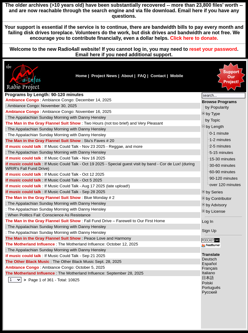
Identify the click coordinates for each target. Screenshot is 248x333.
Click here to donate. (194, 38)
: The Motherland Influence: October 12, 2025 (71, 244)
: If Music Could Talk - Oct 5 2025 (53, 180)
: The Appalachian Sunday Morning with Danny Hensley (55, 117)
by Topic (212, 120)
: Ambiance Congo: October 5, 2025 (55, 267)
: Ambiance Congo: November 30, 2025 (41, 105)
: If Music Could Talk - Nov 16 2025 (55, 158)
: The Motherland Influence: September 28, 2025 (74, 273)
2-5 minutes (220, 146)
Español (209, 263)
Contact (158, 75)
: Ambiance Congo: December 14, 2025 (58, 100)
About (127, 75)
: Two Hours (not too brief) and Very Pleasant (84, 123)
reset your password (213, 49)
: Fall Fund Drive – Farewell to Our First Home (85, 221)
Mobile (176, 75)
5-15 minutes (221, 152)
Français (209, 268)
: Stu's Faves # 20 (59, 140)
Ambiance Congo (22, 100)
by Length (215, 126)
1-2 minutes (220, 139)
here (95, 54)
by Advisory (216, 205)
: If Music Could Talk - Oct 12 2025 (54, 174)
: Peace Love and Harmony (68, 238)
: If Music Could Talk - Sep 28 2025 (55, 191)
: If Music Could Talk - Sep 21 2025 (55, 255)
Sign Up (209, 230)
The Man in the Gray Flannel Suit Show (43, 123)
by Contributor (219, 198)
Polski (207, 283)
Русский (209, 292)
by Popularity (217, 107)
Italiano (208, 273)
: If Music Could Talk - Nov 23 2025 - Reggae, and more (74, 146)
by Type (213, 113)
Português (211, 287)
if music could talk (23, 146)
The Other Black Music (27, 261)
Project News (104, 75)
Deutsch (209, 259)
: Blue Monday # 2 (60, 197)
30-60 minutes (222, 165)
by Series (214, 192)
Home (81, 75)
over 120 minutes (225, 184)
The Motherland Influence (30, 244)
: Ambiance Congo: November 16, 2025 (58, 111)
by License (215, 211)
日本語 (208, 277)
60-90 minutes (222, 172)
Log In (207, 221)
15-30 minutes (222, 159)
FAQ (142, 75)
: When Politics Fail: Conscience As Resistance (48, 215)
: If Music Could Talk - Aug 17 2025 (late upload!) (67, 186)
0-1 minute (219, 133)
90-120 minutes (224, 178)
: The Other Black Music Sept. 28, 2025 (63, 261)
